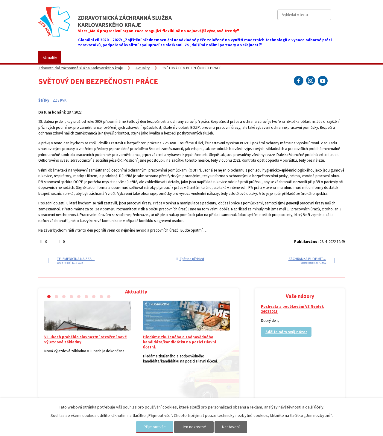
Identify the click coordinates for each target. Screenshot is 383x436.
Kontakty (267, 57)
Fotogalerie (179, 57)
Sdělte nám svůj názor (286, 331)
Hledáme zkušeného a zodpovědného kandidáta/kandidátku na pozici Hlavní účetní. (179, 342)
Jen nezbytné (194, 426)
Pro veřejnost (108, 57)
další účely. (314, 407)
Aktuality (50, 57)
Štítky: (44, 100)
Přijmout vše (155, 426)
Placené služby (145, 57)
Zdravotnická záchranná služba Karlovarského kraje (80, 68)
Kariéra (208, 57)
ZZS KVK (77, 57)
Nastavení (231, 426)
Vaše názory (237, 57)
